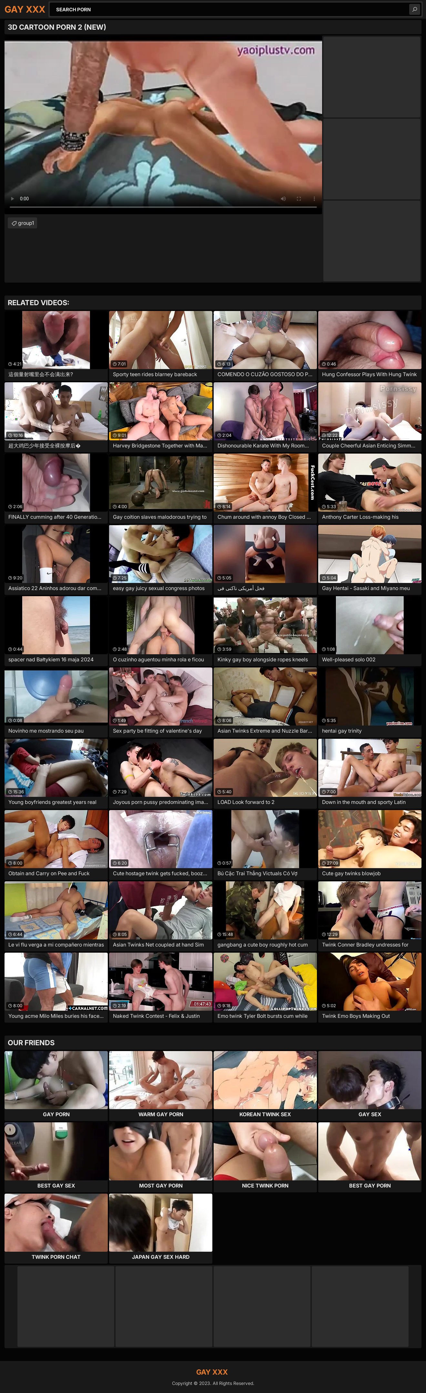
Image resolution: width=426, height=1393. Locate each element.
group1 (26, 223)
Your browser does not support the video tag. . (163, 124)
